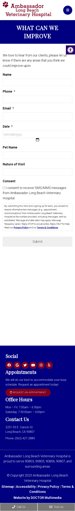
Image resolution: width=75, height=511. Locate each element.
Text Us (56, 507)
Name (7, 74)
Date (8, 126)
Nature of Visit (14, 164)
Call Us (18, 507)
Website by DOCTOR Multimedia (37, 498)
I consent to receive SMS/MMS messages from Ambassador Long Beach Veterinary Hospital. (34, 193)
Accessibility (26, 486)
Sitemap (7, 486)
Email (8, 108)
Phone (9, 91)
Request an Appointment (28, 392)
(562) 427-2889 (25, 438)
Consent (9, 181)
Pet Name (10, 147)
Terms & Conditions (47, 227)
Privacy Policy (21, 227)
